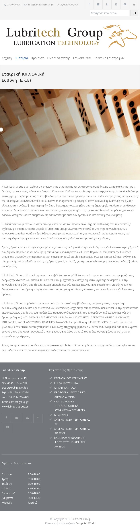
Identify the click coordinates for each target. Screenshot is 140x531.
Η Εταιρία (21, 58)
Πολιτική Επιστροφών (109, 58)
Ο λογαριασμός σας (67, 4)
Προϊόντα (37, 58)
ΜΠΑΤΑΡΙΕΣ (61, 415)
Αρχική (7, 58)
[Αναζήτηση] (134, 13)
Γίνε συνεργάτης (58, 58)
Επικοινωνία (82, 58)
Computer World (85, 523)
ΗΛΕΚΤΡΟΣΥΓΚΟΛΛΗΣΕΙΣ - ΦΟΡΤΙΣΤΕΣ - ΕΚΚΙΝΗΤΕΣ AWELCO (70, 442)
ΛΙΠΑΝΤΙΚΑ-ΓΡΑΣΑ (65, 387)
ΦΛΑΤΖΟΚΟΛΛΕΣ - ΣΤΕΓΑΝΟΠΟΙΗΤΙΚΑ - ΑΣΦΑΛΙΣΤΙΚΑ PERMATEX (69, 406)
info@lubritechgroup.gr (15, 402)
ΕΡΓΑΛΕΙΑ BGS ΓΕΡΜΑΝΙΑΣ (70, 378)
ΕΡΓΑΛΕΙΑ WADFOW (66, 383)
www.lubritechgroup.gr (15, 406)
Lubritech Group (81, 519)
